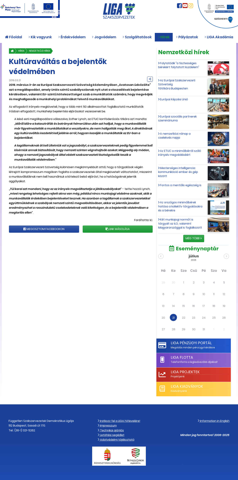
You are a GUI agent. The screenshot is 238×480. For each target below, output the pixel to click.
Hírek (21, 51)
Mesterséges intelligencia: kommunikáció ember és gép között (178, 172)
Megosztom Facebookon (43, 229)
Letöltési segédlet (111, 435)
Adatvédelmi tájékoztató (116, 440)
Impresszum (107, 425)
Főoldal (13, 37)
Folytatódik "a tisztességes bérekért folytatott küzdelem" (178, 65)
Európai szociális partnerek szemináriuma (177, 118)
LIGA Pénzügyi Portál (191, 343)
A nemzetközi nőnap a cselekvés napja (174, 136)
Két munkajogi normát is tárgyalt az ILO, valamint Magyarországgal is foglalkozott (180, 223)
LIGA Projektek (185, 371)
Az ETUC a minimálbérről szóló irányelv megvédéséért (179, 153)
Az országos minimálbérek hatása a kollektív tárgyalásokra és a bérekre (180, 206)
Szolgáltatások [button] (137, 37)
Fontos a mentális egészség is (180, 185)
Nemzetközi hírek (39, 51)
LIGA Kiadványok (187, 386)
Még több (194, 238)
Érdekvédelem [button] (72, 37)
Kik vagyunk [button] (40, 37)
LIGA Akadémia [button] (218, 37)
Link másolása (118, 229)
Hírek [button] (164, 37)
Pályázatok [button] (187, 37)
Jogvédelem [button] (104, 37)
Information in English (213, 421)
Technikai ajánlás (111, 430)
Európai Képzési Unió (174, 99)
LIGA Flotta (182, 357)
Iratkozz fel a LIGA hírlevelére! (119, 421)
